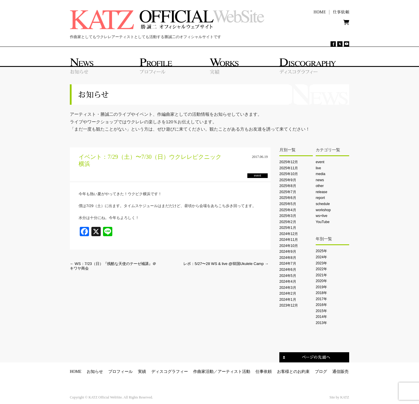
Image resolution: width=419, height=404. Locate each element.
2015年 (321, 311)
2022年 (321, 269)
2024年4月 (287, 282)
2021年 (321, 275)
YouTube (322, 222)
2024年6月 (287, 270)
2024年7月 (287, 263)
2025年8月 (287, 186)
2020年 (321, 281)
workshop (323, 210)
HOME (75, 371)
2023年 (321, 263)
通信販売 (340, 371)
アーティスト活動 (234, 371)
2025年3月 (287, 216)
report (320, 198)
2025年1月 (287, 228)
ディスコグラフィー (169, 371)
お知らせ (95, 371)
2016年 (321, 305)
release (321, 192)
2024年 (321, 257)
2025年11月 (288, 168)
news (320, 180)
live (318, 168)
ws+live (321, 216)
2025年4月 (287, 210)
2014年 (321, 317)
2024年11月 (288, 240)
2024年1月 (287, 300)
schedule (323, 204)
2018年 (321, 293)
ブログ (321, 371)
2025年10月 (288, 174)
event (320, 162)
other (320, 186)
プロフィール (120, 371)
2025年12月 (288, 162)
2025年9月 (287, 180)
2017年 (321, 299)
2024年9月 (287, 252)
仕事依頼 (263, 371)
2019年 (321, 287)
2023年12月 (288, 305)
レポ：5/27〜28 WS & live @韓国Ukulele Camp (226, 263)
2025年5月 (287, 204)
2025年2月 (287, 222)
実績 (142, 371)
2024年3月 (287, 288)
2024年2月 (287, 293)
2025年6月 (287, 198)
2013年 (321, 323)
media (320, 174)
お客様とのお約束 (293, 371)
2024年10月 (288, 246)
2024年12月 (288, 234)
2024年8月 (287, 258)
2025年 (321, 251)
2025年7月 (287, 192)
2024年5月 (287, 276)
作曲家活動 (203, 371)
